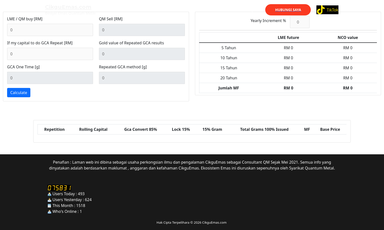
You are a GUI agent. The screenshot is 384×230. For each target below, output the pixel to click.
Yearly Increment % (268, 20)
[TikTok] (327, 9)
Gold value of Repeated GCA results (131, 43)
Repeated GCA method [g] (123, 67)
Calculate (18, 92)
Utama (194, 9)
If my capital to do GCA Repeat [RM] (39, 43)
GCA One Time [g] (23, 67)
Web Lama (218, 9)
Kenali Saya (246, 9)
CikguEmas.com (68, 7)
